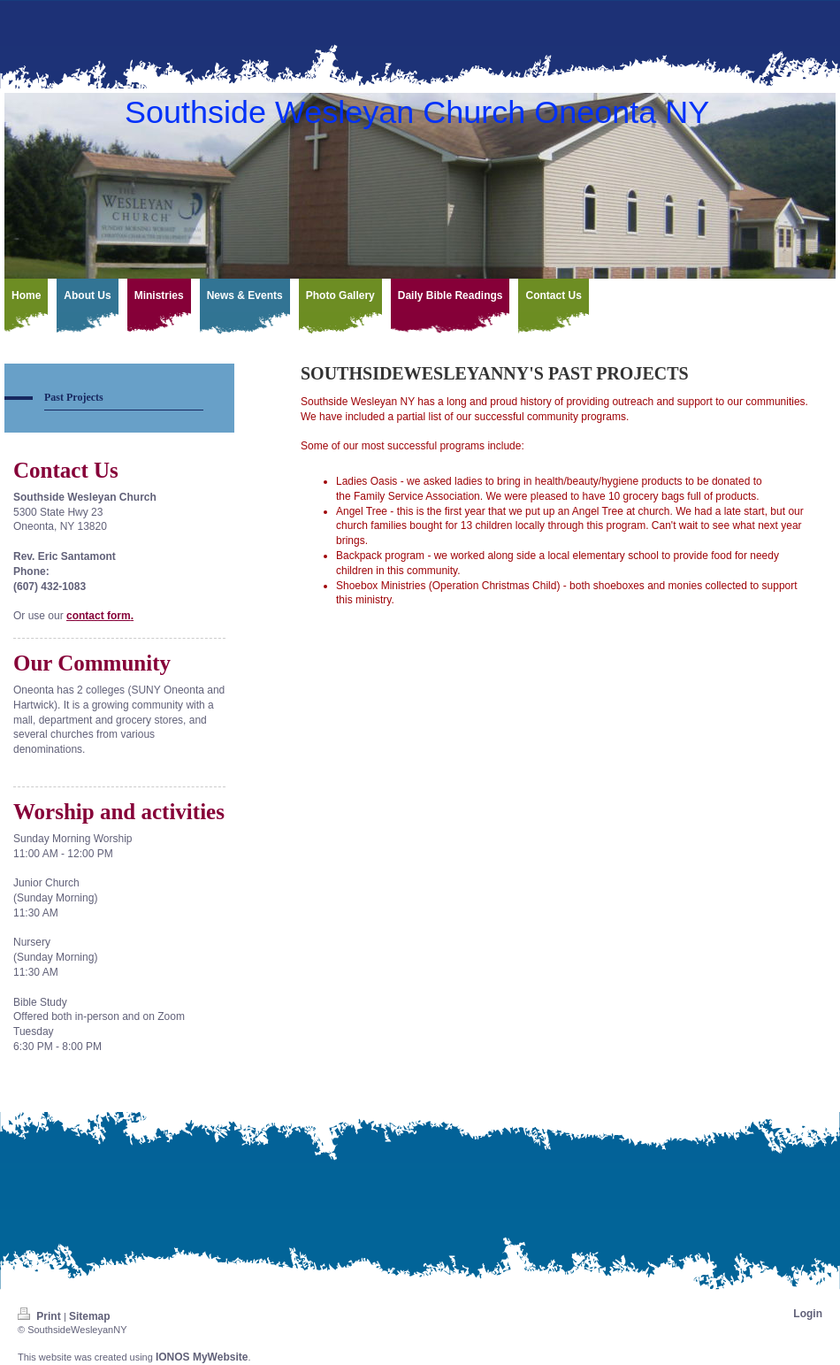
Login (807, 1313)
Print (41, 1316)
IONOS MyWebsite (202, 1357)
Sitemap (90, 1316)
